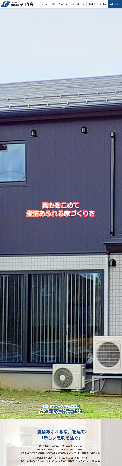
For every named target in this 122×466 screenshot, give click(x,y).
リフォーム (63, 4)
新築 (53, 4)
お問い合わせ (115, 4)
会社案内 (102, 4)
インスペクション (78, 4)
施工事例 (92, 4)
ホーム (44, 4)
